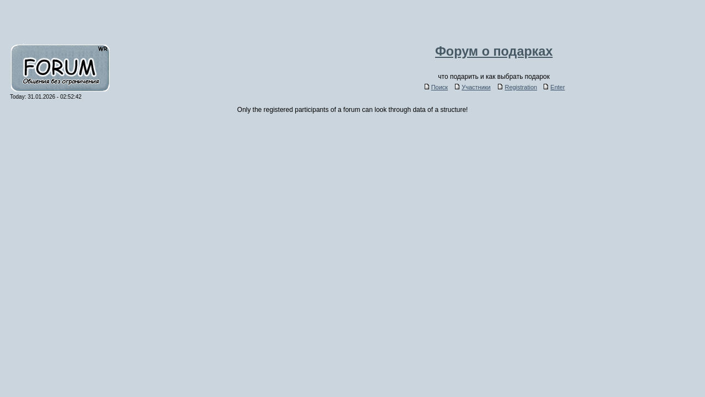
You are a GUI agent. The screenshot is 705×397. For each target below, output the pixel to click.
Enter (554, 87)
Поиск (436, 87)
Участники (473, 87)
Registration (517, 87)
